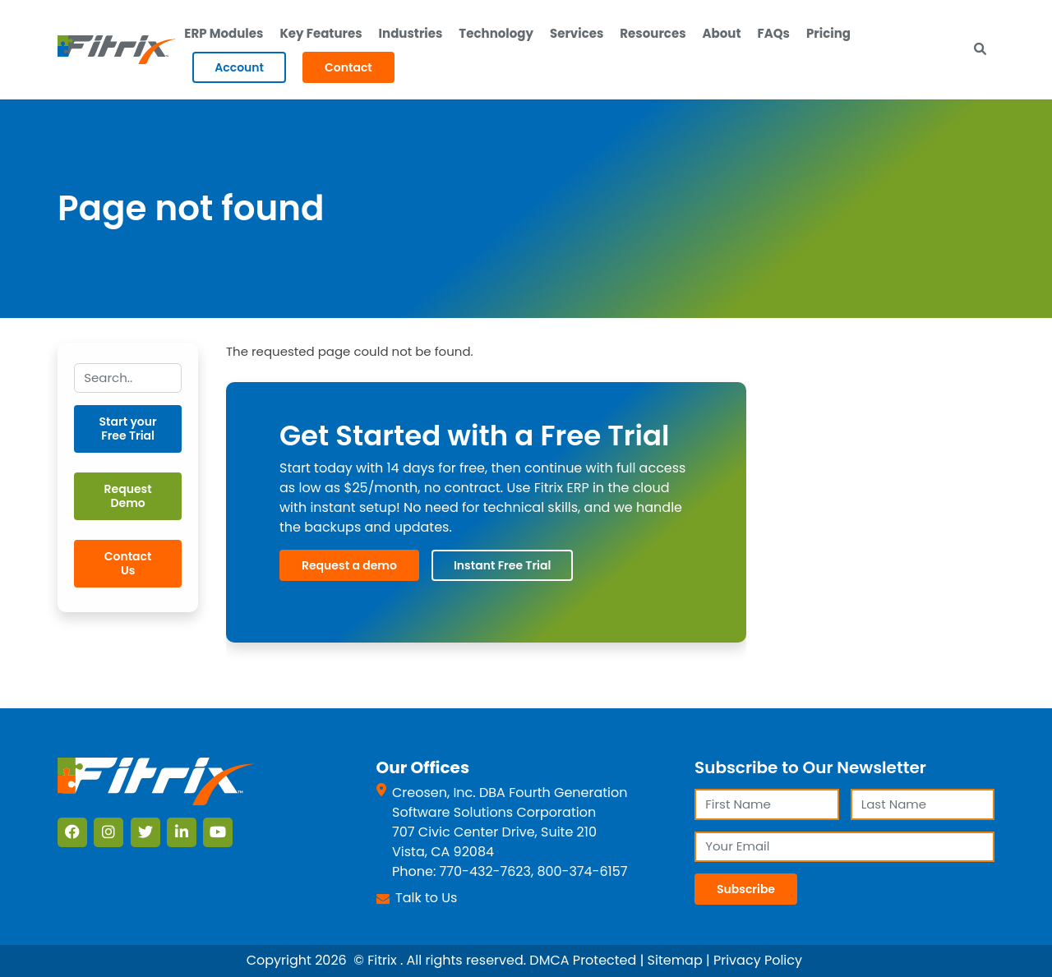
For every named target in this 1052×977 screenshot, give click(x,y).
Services (576, 33)
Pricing (828, 33)
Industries (411, 33)
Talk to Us (426, 897)
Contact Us (128, 563)
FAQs (774, 33)
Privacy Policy (757, 960)
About (722, 33)
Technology (496, 33)
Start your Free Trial (128, 428)
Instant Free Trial (502, 565)
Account (239, 67)
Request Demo (128, 496)
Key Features (320, 33)
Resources (652, 33)
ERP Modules (223, 33)
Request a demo (349, 565)
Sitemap (675, 960)
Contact (348, 67)
